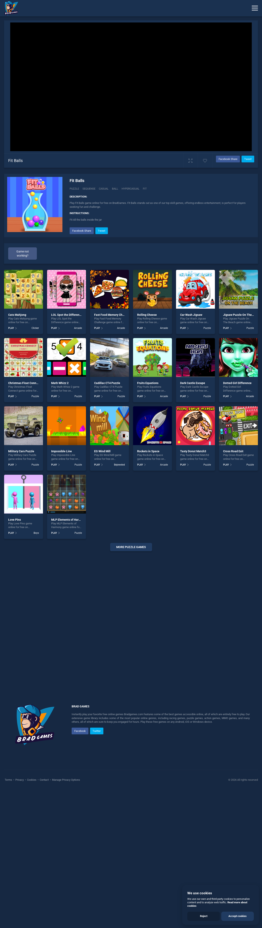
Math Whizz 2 (60, 383)
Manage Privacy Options (65, 779)
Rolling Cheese (147, 314)
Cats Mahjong (17, 314)
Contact (44, 779)
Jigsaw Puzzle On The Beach (242, 314)
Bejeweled (119, 464)
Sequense (88, 188)
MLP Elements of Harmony (68, 519)
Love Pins (14, 519)
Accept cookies (237, 916)
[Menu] (255, 8)
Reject (203, 916)
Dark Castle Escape (192, 383)
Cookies (31, 779)
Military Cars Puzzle (21, 451)
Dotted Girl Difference (237, 383)
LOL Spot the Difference (66, 314)
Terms (9, 779)
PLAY (11, 328)
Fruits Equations (147, 383)
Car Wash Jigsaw (191, 314)
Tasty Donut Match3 (193, 451)
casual (103, 188)
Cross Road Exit (233, 451)
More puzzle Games (131, 547)
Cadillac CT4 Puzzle (107, 383)
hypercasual (130, 188)
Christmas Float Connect (24, 383)
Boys (36, 533)
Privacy (19, 779)
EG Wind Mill (102, 451)
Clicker (35, 328)
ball (115, 188)
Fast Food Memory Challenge (113, 314)
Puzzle (74, 188)
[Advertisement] (131, 616)
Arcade (78, 328)
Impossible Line (61, 451)
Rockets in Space (148, 451)
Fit (145, 188)
